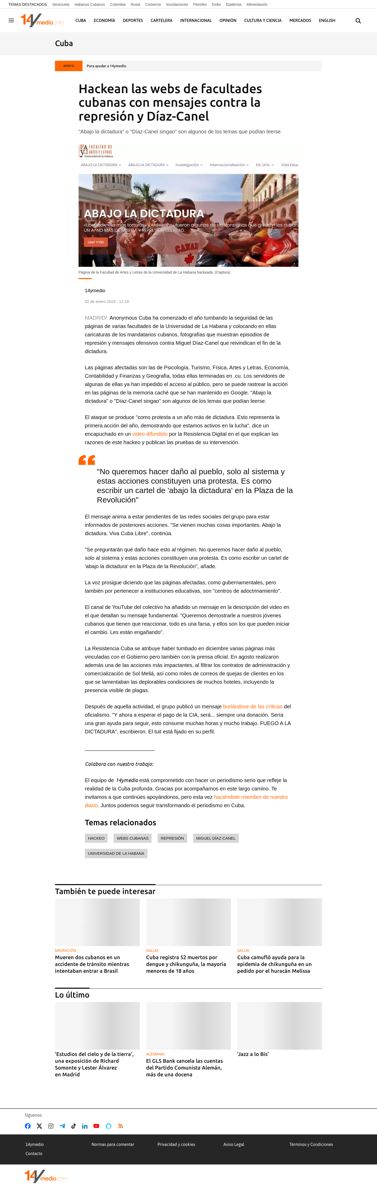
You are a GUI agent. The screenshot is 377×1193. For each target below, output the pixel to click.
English (327, 20)
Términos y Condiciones (311, 1144)
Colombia (118, 4)
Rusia (135, 4)
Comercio (153, 4)
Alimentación (257, 4)
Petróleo (200, 4)
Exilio (216, 4)
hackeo (96, 838)
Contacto (34, 1153)
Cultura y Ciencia (263, 20)
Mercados (300, 20)
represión (172, 838)
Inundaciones (177, 4)
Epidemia (233, 4)
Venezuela (60, 4)
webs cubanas (132, 838)
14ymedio (35, 1144)
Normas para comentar (113, 1144)
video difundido (150, 434)
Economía (104, 20)
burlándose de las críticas (252, 706)
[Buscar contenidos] (358, 21)
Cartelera (162, 20)
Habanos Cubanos (90, 4)
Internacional (196, 20)
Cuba (80, 20)
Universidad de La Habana (116, 853)
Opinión (227, 20)
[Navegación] (11, 20)
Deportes (133, 20)
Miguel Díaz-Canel (216, 838)
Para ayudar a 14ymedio (106, 66)
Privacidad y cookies (176, 1144)
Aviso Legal (234, 1144)
